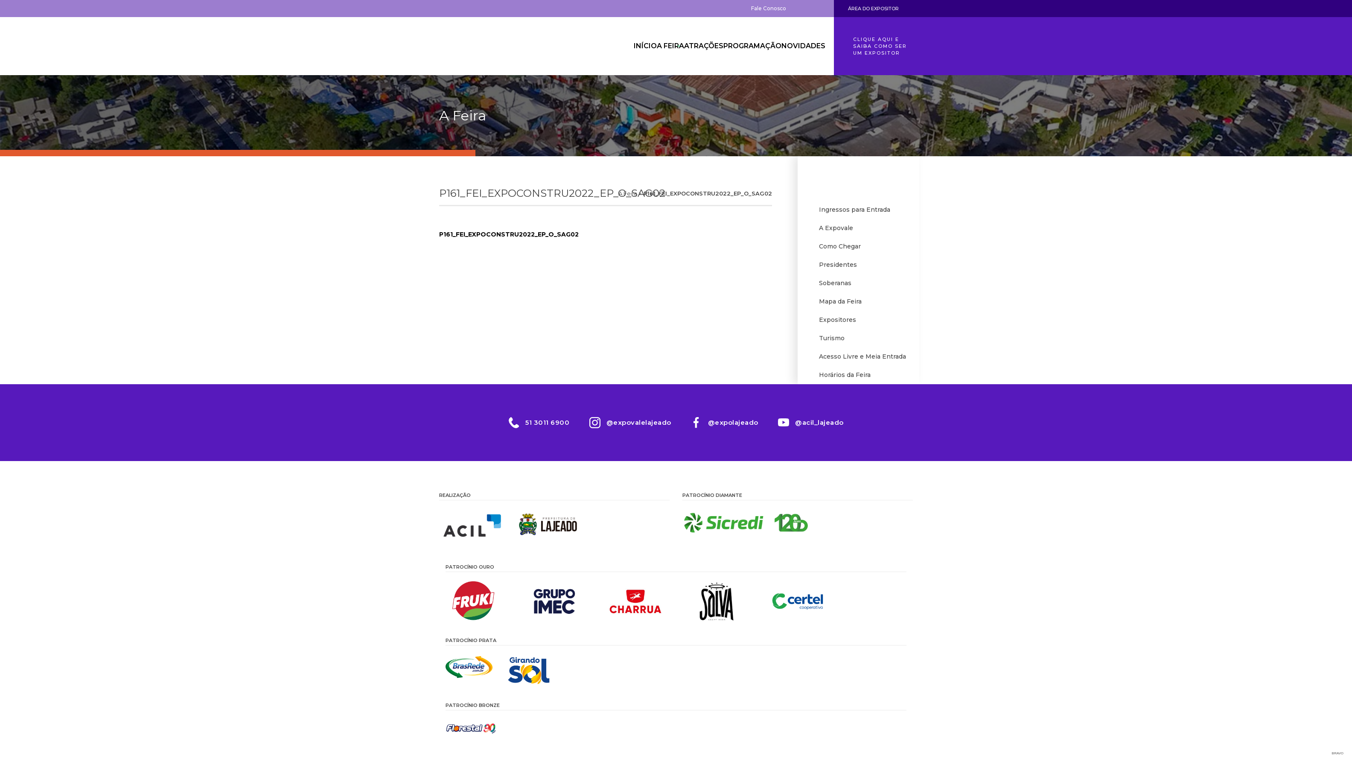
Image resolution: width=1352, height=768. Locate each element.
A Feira (645, 46)
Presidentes (838, 266)
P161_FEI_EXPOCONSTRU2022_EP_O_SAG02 (509, 234)
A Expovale (836, 228)
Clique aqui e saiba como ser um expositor (880, 46)
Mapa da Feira (840, 303)
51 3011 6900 (545, 426)
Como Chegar (840, 247)
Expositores (837, 322)
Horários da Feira (845, 379)
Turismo (832, 341)
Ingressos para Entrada (854, 209)
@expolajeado (734, 426)
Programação (743, 46)
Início (609, 46)
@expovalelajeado (638, 426)
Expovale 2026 (486, 46)
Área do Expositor (873, 9)
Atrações (688, 46)
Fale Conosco (768, 8)
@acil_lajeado (822, 426)
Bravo (1337, 757)
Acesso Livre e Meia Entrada (862, 360)
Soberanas (835, 285)
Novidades (800, 46)
